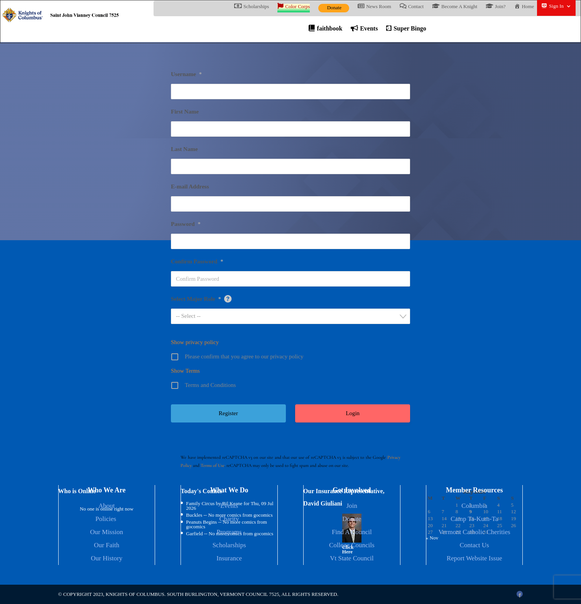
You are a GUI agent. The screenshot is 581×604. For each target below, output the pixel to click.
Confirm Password (197, 262)
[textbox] (293, 317)
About (106, 506)
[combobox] (290, 317)
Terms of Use (213, 466)
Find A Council (352, 532)
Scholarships (229, 546)
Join (351, 506)
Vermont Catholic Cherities (474, 532)
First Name (185, 112)
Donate (334, 7)
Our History (106, 559)
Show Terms (185, 371)
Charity (229, 519)
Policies (106, 519)
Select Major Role (196, 300)
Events (229, 506)
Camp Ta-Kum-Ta (474, 519)
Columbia (474, 506)
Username (186, 75)
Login (353, 414)
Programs (229, 532)
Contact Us (474, 546)
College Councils (352, 546)
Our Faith (107, 546)
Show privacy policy (195, 343)
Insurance (229, 559)
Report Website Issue (474, 559)
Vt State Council (351, 559)
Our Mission (106, 532)
